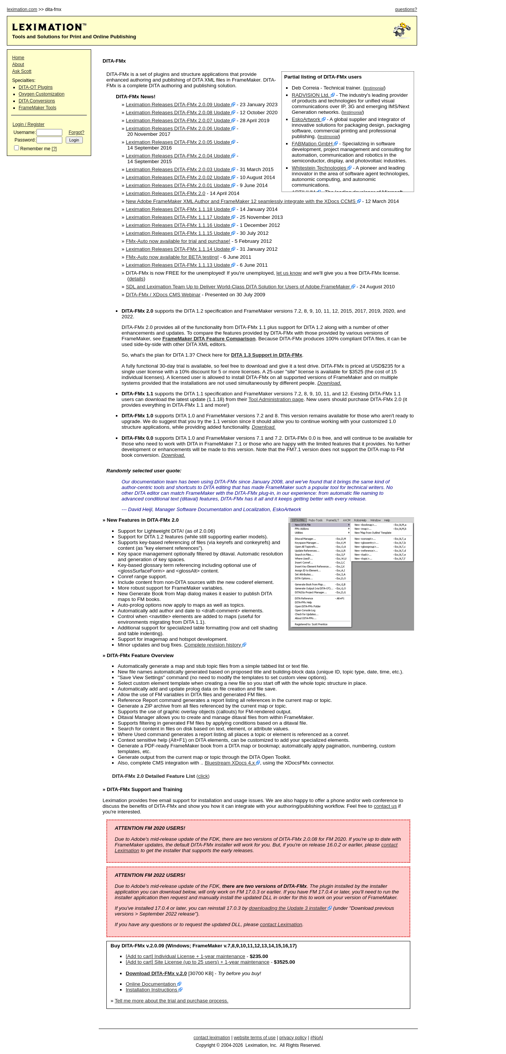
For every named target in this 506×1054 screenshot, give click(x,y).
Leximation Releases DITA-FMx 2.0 (165, 193)
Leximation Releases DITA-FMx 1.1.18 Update (178, 209)
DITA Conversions (37, 101)
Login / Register (28, 124)
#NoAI (316, 1037)
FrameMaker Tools (37, 107)
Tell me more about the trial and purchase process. (171, 1001)
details (136, 279)
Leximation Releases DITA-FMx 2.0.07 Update (178, 120)
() (161, 776)
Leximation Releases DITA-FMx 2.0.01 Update (178, 185)
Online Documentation (151, 984)
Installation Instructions (151, 990)
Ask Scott (22, 71)
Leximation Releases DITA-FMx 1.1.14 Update (178, 249)
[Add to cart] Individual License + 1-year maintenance (185, 956)
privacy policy (293, 1037)
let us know (289, 273)
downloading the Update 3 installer (288, 908)
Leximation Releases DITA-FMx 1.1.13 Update (178, 265)
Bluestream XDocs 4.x (230, 763)
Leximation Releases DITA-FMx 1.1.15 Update (178, 233)
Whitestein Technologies (319, 168)
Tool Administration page (276, 399)
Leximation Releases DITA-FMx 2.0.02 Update (178, 177)
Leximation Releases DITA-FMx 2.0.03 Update (178, 169)
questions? (406, 9)
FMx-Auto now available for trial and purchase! (178, 241)
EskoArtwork (306, 119)
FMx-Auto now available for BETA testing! (172, 257)
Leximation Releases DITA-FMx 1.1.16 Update (178, 225)
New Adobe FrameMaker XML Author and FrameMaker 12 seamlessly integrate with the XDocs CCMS (241, 201)
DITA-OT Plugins (36, 87)
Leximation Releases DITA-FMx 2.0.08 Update (178, 112)
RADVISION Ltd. (310, 95)
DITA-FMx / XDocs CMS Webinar (163, 294)
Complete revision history (212, 645)
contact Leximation (281, 924)
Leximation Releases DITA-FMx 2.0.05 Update (178, 142)
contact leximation (212, 1037)
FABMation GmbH (312, 143)
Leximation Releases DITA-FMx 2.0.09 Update (178, 104)
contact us (385, 806)
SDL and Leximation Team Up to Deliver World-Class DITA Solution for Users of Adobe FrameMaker (238, 286)
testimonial (374, 88)
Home (18, 57)
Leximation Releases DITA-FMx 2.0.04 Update (178, 156)
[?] (54, 148)
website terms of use (254, 1037)
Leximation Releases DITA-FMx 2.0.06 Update (178, 128)
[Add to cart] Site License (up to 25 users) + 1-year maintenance (197, 962)
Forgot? (76, 132)
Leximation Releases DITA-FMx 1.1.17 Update (178, 217)
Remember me (35, 148)
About (18, 64)
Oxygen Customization (42, 94)
